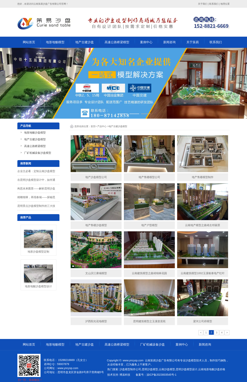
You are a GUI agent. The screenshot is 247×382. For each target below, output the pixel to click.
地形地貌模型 (55, 42)
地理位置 (225, 4)
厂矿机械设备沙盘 (152, 344)
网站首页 (29, 42)
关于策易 (192, 42)
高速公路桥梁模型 (117, 42)
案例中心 (146, 42)
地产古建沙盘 (84, 42)
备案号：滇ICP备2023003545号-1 (156, 374)
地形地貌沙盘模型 (35, 132)
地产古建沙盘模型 (35, 139)
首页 (93, 126)
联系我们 (213, 4)
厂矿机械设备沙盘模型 (37, 152)
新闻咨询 (169, 42)
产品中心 (102, 126)
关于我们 (202, 4)
